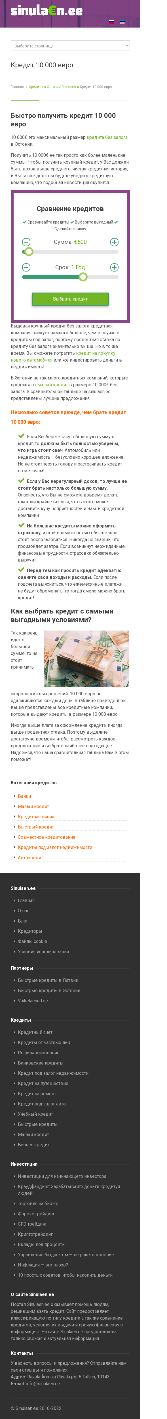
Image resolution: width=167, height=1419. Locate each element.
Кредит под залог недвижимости (53, 1073)
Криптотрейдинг (35, 1234)
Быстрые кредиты (38, 1124)
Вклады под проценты (42, 1244)
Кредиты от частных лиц (44, 1042)
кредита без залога (107, 137)
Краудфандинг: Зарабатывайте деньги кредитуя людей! (69, 1190)
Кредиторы (30, 931)
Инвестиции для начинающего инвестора (62, 1176)
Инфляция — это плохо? (43, 1265)
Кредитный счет (35, 1032)
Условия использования (43, 951)
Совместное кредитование (46, 837)
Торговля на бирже (38, 1203)
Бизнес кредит (33, 1144)
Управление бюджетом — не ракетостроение (66, 1254)
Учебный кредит (35, 1114)
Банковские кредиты (41, 1063)
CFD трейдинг (32, 1224)
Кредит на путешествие (43, 1083)
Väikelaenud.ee (33, 1000)
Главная (17, 87)
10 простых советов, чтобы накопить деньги (65, 1275)
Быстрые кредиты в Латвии (48, 980)
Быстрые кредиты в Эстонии (49, 990)
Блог (23, 921)
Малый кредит (33, 806)
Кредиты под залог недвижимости (55, 847)
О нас (23, 910)
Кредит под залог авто (42, 1104)
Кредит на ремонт (37, 1093)
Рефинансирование (39, 1052)
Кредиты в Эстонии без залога (54, 87)
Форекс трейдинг (36, 1213)
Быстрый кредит (36, 827)
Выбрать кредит (70, 299)
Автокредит (30, 857)
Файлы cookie (32, 941)
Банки (24, 796)
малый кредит (52, 384)
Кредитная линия (36, 816)
